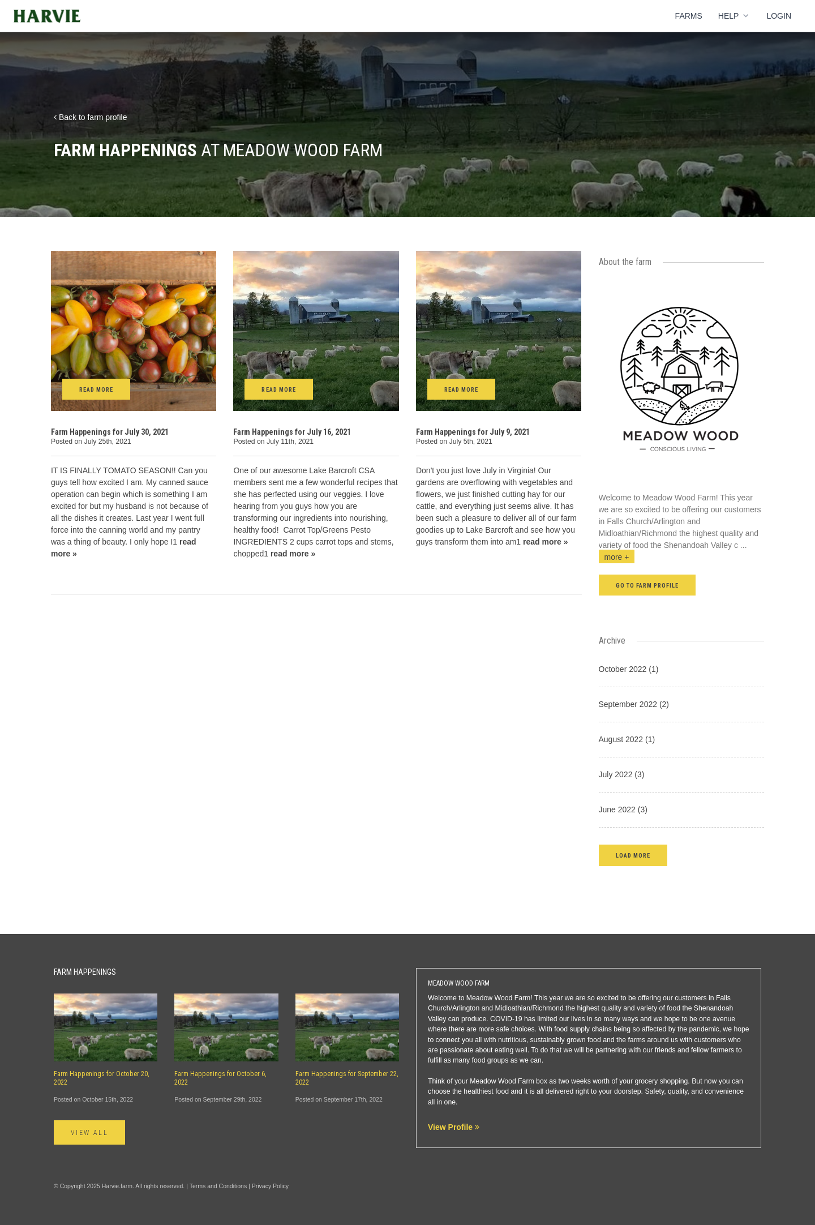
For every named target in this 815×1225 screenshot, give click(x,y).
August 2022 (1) (627, 739)
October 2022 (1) (629, 669)
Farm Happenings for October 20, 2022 (101, 1078)
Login (778, 15)
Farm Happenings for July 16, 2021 (292, 431)
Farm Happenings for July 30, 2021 (110, 431)
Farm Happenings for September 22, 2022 (346, 1078)
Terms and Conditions (218, 1186)
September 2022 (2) (634, 704)
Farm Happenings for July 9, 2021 (473, 431)
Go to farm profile (647, 585)
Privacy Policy (270, 1186)
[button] (633, 855)
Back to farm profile (90, 117)
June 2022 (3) (623, 809)
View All (90, 1133)
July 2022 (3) (622, 774)
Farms (688, 15)
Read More (96, 389)
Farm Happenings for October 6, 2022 (220, 1078)
